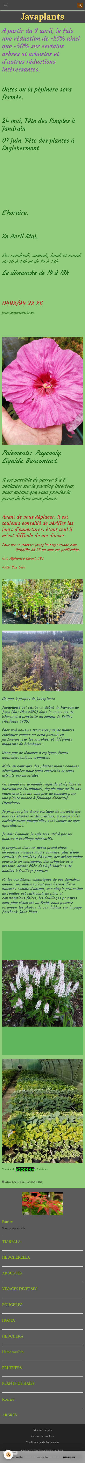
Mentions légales (42, 1430)
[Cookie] (8, 1454)
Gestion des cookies (42, 1436)
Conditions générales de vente (42, 1442)
